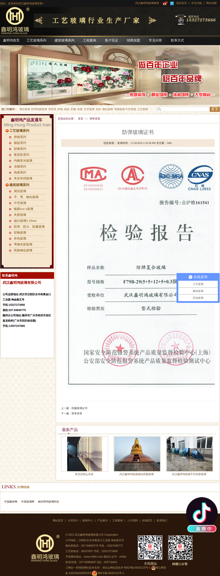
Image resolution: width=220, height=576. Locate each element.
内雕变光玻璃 (23, 160)
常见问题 (196, 3)
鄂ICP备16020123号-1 (111, 573)
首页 (80, 118)
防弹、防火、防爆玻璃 (29, 226)
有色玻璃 (20, 238)
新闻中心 (87, 520)
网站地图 (210, 3)
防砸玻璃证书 (79, 408)
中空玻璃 (20, 203)
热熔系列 (20, 172)
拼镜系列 (20, 137)
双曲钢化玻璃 (23, 250)
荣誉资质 (95, 118)
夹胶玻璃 (20, 214)
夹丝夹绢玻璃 (23, 178)
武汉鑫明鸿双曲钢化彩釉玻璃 (136, 474)
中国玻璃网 (27, 501)
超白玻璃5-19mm (25, 220)
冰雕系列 (20, 166)
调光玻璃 (20, 191)
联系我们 (162, 520)
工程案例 (117, 520)
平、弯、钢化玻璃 (26, 197)
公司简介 (73, 520)
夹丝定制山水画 (84, 474)
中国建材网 (10, 501)
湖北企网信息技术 (112, 567)
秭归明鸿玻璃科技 (48, 501)
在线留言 (147, 520)
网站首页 (58, 520)
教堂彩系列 (21, 154)
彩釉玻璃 (20, 232)
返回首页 (181, 3)
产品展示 (102, 520)
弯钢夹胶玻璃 (23, 244)
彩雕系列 (20, 148)
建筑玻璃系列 (19, 185)
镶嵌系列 (20, 143)
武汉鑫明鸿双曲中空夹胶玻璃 (189, 474)
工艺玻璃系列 (19, 130)
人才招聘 (132, 520)
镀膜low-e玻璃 (23, 209)
